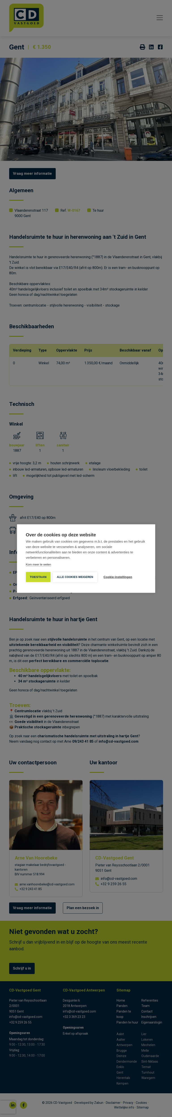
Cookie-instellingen (118, 577)
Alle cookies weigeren (75, 577)
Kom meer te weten (38, 564)
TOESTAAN (38, 577)
